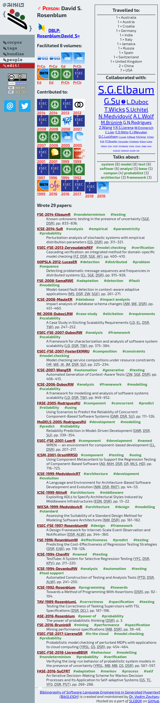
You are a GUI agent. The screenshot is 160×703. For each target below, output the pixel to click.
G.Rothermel (125, 150)
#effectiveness (94, 539)
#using (71, 407)
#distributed (116, 261)
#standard (48, 511)
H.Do (137, 150)
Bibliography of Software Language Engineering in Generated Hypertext (100, 692)
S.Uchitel (137, 109)
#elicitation (113, 313)
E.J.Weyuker (138, 132)
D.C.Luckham (108, 136)
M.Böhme (104, 146)
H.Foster (131, 146)
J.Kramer (138, 146)
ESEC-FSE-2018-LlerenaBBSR (62, 652)
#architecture (96, 473)
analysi (126, 168)
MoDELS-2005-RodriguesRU (61, 421)
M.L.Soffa (132, 150)
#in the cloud (96, 633)
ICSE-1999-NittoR (52, 492)
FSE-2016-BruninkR (54, 624)
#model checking (111, 247)
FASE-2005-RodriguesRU (58, 403)
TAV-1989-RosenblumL (56, 601)
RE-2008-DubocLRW (55, 313)
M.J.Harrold (116, 150)
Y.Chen (150, 136)
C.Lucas (122, 136)
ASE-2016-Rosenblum (56, 616)
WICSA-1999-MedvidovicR (59, 506)
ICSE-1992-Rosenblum (56, 587)
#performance (106, 624)
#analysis (74, 228)
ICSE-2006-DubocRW (55, 384)
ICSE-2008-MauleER (54, 299)
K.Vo (102, 141)
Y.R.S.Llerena (123, 127)
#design (122, 506)
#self (148, 671)
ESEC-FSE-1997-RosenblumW (62, 525)
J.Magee (144, 146)
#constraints (133, 351)
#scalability (49, 318)
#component (94, 403)
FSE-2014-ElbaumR (53, 214)
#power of (87, 616)
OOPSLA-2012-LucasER (57, 261)
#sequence (49, 266)
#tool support (51, 573)
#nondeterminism (89, 214)
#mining (81, 624)
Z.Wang (105, 127)
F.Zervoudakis (123, 141)
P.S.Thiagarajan (123, 146)
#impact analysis (115, 299)
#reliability (49, 407)
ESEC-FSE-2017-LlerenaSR (59, 633)
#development (102, 421)
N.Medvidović (115, 116)
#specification (121, 601)
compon (110, 173)
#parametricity (126, 228)
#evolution (49, 478)
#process (130, 671)
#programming (91, 587)
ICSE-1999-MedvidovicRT (58, 473)
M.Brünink (111, 122)
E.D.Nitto (122, 132)
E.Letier (149, 141)
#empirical (98, 228)
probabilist (133, 173)
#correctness (91, 601)
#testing (117, 214)
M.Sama (143, 141)
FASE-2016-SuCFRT (53, 671)
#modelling (49, 285)
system (107, 164)
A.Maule (131, 136)
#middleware (111, 492)
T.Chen (110, 146)
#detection (90, 261)
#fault (134, 280)
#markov (108, 671)
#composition (105, 351)
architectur (110, 177)
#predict (146, 403)
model (126, 164)
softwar (107, 168)
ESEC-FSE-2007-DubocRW (59, 332)
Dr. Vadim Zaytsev (144, 696)
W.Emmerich (143, 128)
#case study (86, 313)
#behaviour (101, 652)
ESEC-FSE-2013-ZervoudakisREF (65, 247)
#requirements (142, 313)
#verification (143, 247)
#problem (141, 261)
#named (145, 440)
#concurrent (122, 403)
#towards (119, 587)
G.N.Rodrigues (137, 122)
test (141, 164)
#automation (85, 370)
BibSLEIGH (69, 696)
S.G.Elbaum (126, 89)
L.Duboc (137, 101)
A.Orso (149, 146)
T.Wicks (114, 109)
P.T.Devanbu (111, 141)
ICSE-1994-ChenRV (53, 554)
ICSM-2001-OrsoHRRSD (57, 455)
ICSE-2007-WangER (54, 370)
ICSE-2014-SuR (50, 228)
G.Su (112, 101)
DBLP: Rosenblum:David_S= (58, 33)
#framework (119, 332)
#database (84, 299)
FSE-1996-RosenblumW (57, 539)
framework (136, 177)
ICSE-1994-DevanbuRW (57, 568)
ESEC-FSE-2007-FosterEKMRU (63, 351)
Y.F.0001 (115, 146)
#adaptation (87, 280)
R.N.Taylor (141, 136)
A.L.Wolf (143, 116)
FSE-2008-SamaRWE (55, 280)
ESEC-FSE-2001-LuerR (56, 440)
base (143, 168)
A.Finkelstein (134, 141)
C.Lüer (110, 132)
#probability (50, 233)
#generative (113, 370)
